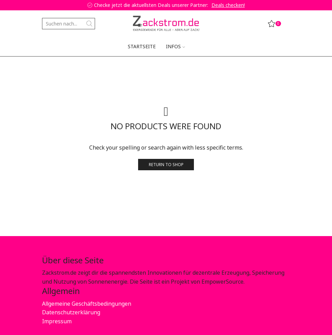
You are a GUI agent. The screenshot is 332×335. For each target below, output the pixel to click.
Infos (175, 46)
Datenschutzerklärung (71, 312)
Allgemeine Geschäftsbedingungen (86, 303)
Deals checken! (228, 5)
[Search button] (89, 23)
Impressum (57, 321)
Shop (75, 67)
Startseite (142, 46)
